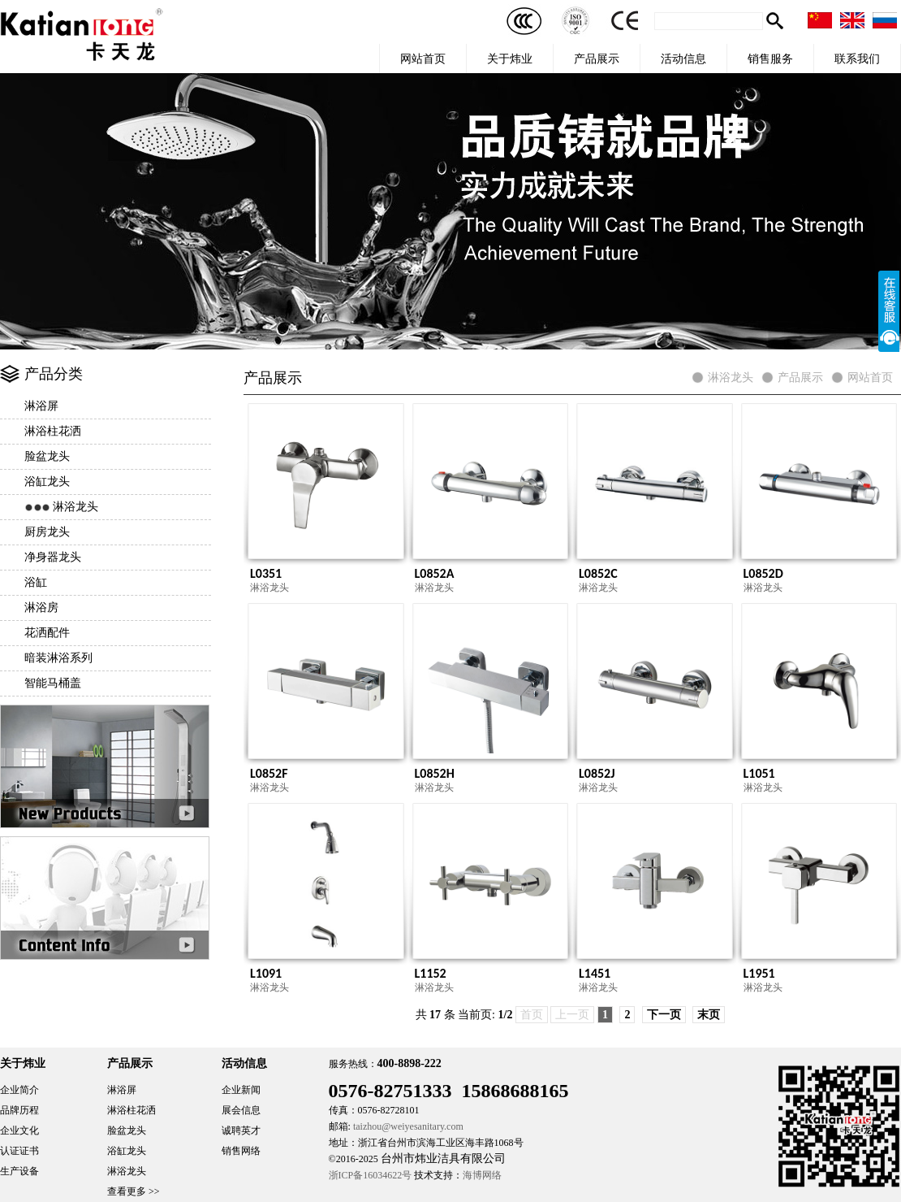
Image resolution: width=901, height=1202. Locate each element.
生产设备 (19, 1171)
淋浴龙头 (75, 507)
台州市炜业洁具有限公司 (443, 1158)
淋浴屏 (41, 406)
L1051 (759, 773)
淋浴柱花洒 (52, 431)
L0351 (266, 573)
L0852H (435, 773)
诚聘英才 (241, 1130)
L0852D (763, 573)
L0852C (598, 573)
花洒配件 (47, 633)
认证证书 (19, 1150)
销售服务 (770, 58)
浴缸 (35, 582)
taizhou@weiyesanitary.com (408, 1126)
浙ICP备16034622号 (370, 1175)
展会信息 (241, 1110)
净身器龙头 (52, 557)
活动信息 (683, 58)
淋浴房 (41, 607)
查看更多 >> (133, 1191)
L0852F (269, 773)
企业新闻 (241, 1090)
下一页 (664, 1015)
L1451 (594, 973)
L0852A (435, 573)
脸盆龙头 (47, 456)
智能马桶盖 (52, 683)
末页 (708, 1015)
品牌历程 (19, 1110)
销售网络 (241, 1150)
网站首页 (423, 58)
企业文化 (19, 1130)
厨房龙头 (47, 532)
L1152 (430, 973)
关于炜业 (509, 58)
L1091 (266, 973)
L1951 (759, 973)
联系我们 (857, 58)
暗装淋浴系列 (58, 658)
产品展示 (596, 58)
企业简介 (19, 1090)
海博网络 (482, 1175)
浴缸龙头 (47, 481)
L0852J (597, 773)
